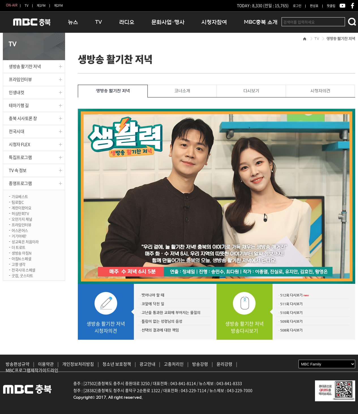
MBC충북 (31, 24)
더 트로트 (18, 247)
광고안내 (147, 364)
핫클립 (331, 5)
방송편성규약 (17, 364)
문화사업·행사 (168, 22)
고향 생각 (18, 264)
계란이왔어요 (21, 207)
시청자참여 (214, 22)
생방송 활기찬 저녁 (25, 66)
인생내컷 (16, 92)
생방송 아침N (21, 252)
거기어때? (19, 235)
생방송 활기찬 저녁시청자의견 (106, 327)
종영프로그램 (20, 183)
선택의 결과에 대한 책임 (160, 330)
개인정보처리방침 (78, 364)
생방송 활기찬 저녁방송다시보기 (244, 327)
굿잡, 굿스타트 (22, 275)
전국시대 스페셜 (23, 269)
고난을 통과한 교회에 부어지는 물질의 (171, 312)
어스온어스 (20, 230)
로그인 (297, 5)
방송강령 (200, 364)
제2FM (58, 5)
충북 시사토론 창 (23, 118)
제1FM (41, 5)
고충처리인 (174, 364)
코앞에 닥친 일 (153, 304)
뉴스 (73, 22)
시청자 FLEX (19, 144)
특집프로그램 (20, 157)
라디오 (126, 22)
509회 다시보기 (291, 321)
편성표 (314, 5)
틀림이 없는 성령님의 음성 (162, 321)
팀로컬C (17, 201)
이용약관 (46, 364)
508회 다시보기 (291, 330)
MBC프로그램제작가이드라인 (32, 370)
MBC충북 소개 (261, 22)
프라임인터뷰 (20, 79)
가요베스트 (20, 196)
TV (26, 5)
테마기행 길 (19, 105)
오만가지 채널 (22, 218)
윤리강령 (224, 364)
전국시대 (16, 131)
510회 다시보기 (291, 313)
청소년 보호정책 (116, 364)
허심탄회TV (20, 213)
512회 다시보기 (291, 295)
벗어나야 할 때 (153, 295)
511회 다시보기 (291, 304)
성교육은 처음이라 (25, 241)
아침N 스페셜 (21, 258)
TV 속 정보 (18, 170)
